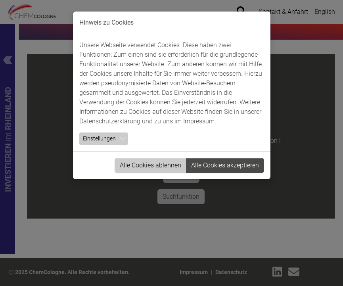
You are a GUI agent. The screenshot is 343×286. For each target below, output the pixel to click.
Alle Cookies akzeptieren (225, 165)
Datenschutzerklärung (109, 121)
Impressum (199, 121)
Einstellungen (99, 138)
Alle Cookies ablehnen (150, 165)
